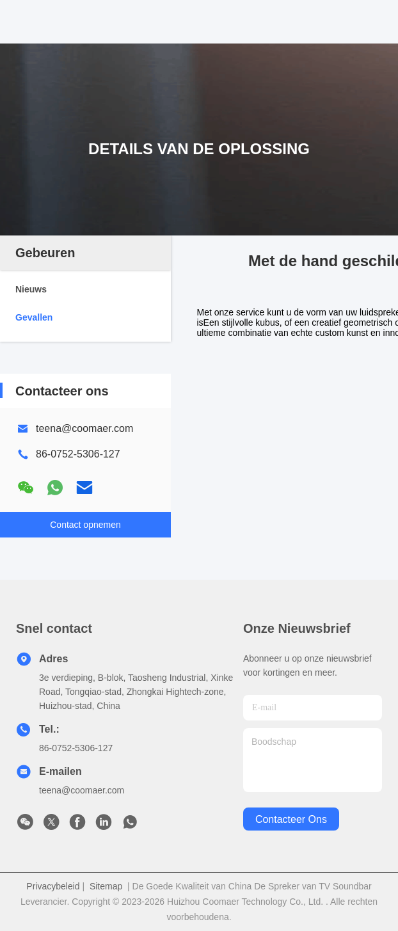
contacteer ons (291, 819)
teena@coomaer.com (84, 428)
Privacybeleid (52, 886)
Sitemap (106, 886)
